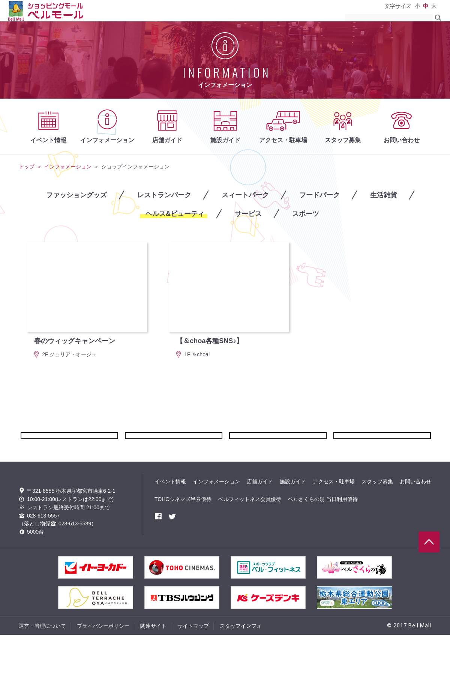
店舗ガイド (167, 140)
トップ (26, 167)
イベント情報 (48, 140)
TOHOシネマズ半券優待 (183, 529)
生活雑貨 (383, 195)
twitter (172, 546)
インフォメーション (107, 140)
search (438, 18)
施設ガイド (225, 140)
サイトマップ (193, 669)
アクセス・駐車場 (283, 140)
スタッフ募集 (343, 140)
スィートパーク (245, 195)
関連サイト (153, 669)
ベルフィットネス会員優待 (249, 529)
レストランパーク (164, 195)
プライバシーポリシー (103, 669)
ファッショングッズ (76, 195)
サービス (248, 214)
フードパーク (319, 195)
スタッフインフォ (241, 669)
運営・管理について (42, 669)
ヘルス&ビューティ (175, 214)
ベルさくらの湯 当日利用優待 (323, 529)
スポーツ (305, 214)
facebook (158, 546)
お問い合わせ (402, 140)
